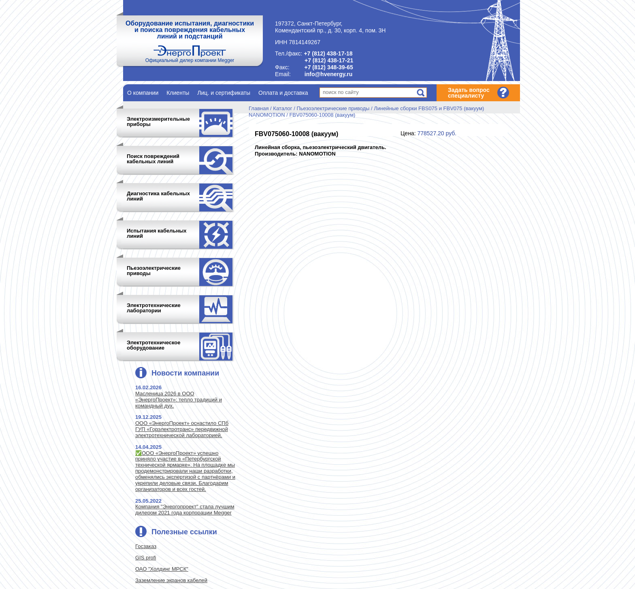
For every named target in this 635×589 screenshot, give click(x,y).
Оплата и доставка (283, 93)
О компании (142, 93)
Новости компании (185, 373)
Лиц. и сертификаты (223, 93)
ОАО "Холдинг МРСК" (161, 569)
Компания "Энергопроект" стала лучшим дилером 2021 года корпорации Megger (184, 510)
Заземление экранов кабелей (171, 580)
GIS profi (145, 558)
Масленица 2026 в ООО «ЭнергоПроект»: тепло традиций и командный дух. (178, 400)
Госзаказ (145, 546)
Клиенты (177, 93)
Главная (258, 108)
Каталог (282, 108)
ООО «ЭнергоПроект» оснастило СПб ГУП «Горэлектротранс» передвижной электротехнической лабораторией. (181, 429)
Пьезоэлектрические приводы (332, 108)
